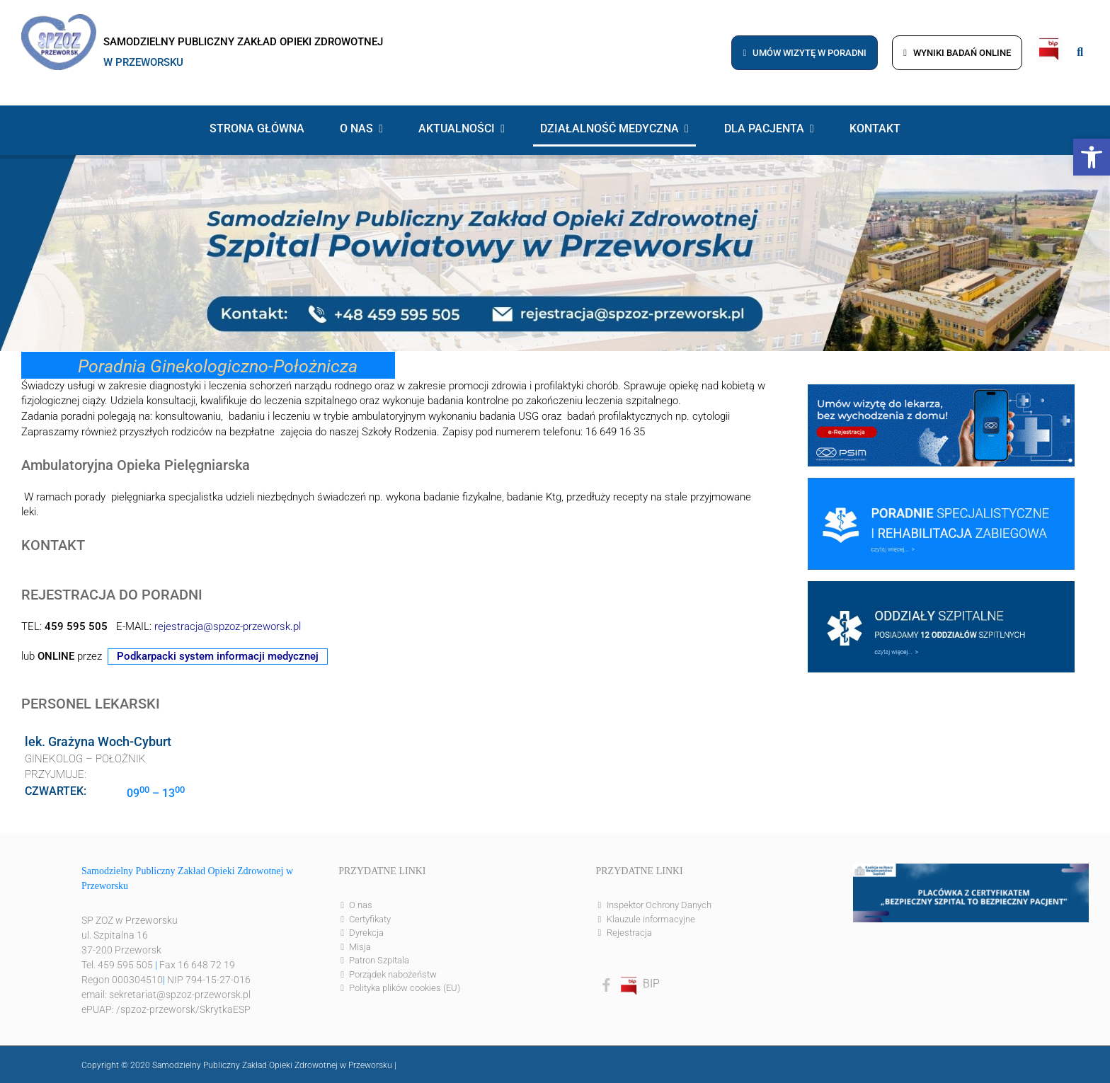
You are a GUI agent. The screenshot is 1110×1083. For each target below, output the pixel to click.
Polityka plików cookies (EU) (404, 987)
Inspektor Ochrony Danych (659, 905)
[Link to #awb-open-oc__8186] (1080, 52)
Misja (360, 946)
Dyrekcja (366, 932)
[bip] (1049, 41)
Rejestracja (629, 932)
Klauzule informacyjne (651, 919)
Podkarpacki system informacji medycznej (218, 657)
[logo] (58, 19)
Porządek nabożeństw (393, 974)
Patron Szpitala (379, 960)
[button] (1091, 157)
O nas (360, 905)
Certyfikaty (370, 919)
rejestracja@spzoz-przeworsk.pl (227, 627)
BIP (639, 983)
